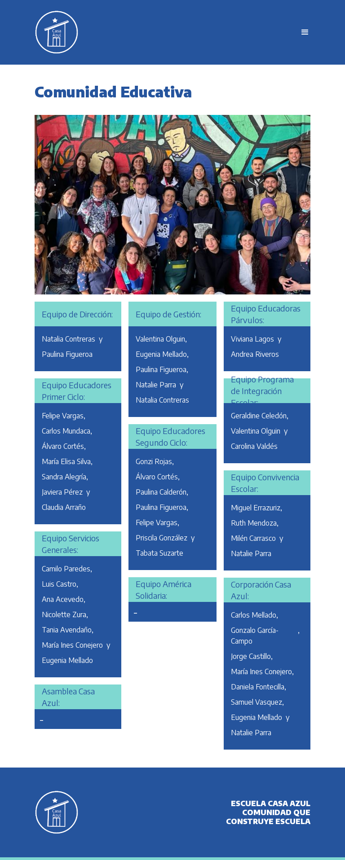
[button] (301, 32)
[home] (163, 32)
